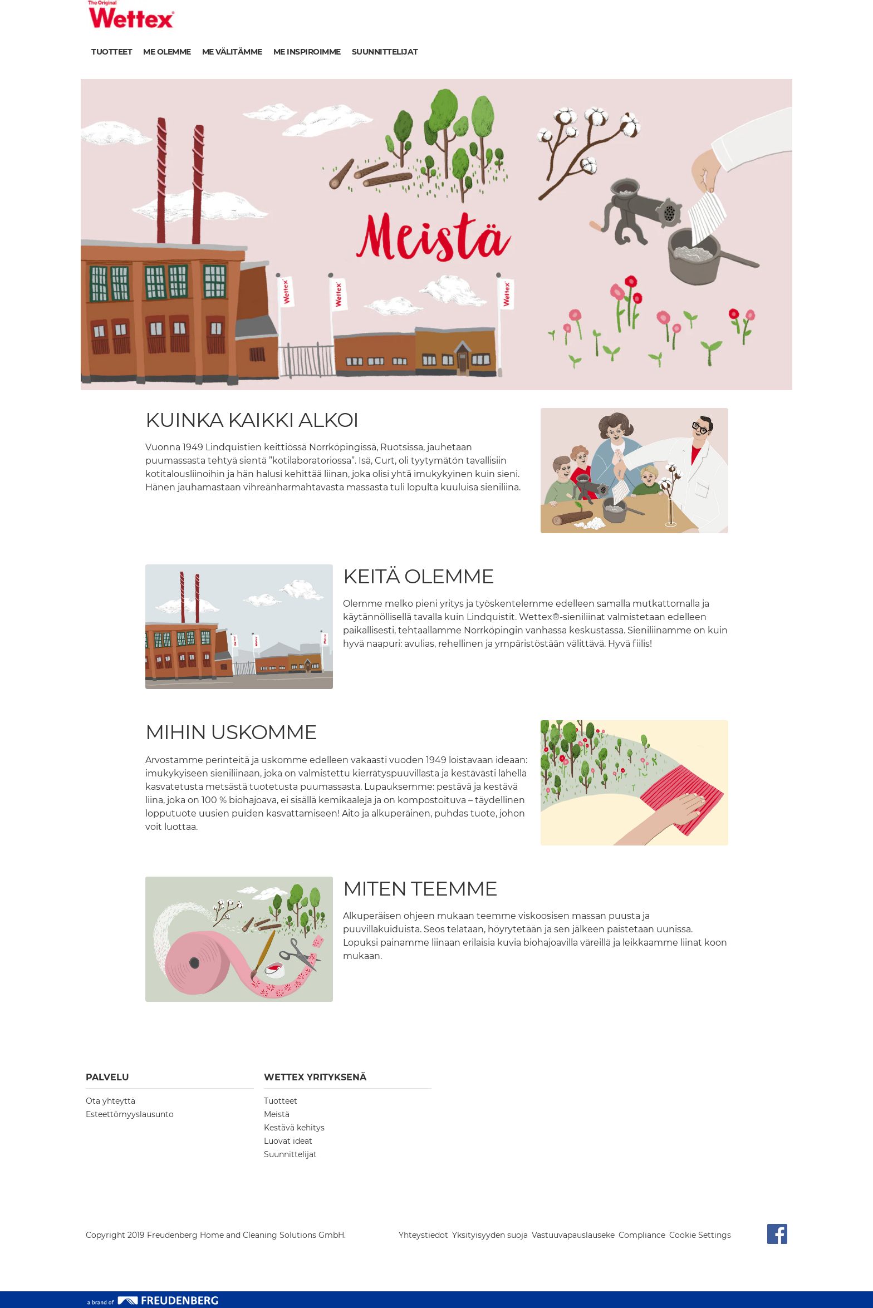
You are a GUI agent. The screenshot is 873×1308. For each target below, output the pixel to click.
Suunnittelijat (385, 52)
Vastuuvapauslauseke (573, 1235)
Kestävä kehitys (294, 1128)
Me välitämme (232, 52)
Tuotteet (111, 52)
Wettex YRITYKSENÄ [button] (315, 1077)
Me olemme (167, 52)
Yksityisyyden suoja (490, 1235)
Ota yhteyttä (110, 1101)
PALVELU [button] (107, 1077)
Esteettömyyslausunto (130, 1114)
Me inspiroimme (307, 52)
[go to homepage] (131, 16)
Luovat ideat (288, 1141)
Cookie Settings (700, 1235)
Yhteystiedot (423, 1235)
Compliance (642, 1235)
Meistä (277, 1114)
